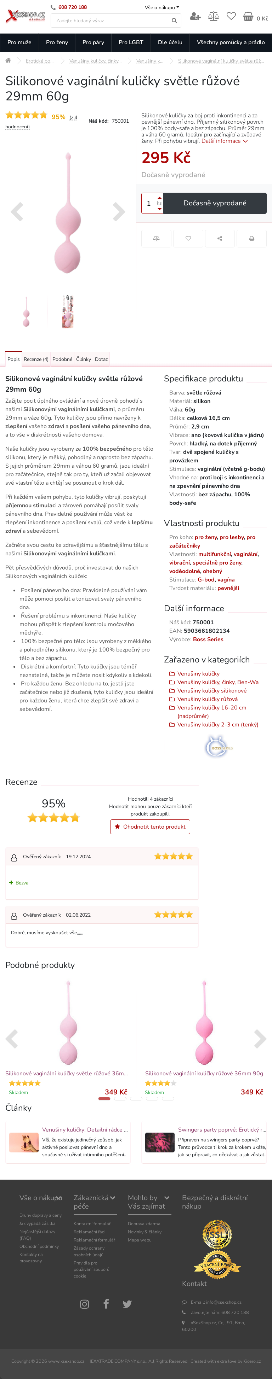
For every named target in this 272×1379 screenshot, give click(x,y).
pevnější (228, 588)
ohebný (212, 571)
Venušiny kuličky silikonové (212, 691)
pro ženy (206, 537)
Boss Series (208, 639)
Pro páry (93, 42)
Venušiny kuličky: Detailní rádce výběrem (94, 1130)
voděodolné (184, 571)
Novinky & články (145, 1232)
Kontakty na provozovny (31, 1257)
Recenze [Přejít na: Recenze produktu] (36, 359)
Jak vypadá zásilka (37, 1223)
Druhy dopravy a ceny (40, 1215)
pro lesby (232, 537)
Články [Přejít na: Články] (83, 359)
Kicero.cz (252, 1361)
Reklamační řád (89, 1232)
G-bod (206, 580)
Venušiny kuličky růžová (207, 699)
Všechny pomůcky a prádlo (231, 42)
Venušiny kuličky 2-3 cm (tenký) (218, 725)
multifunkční (214, 554)
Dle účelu (170, 42)
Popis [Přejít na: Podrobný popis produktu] (13, 359)
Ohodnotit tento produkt (150, 827)
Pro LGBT (131, 42)
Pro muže (19, 42)
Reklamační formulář (94, 1240)
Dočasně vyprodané (214, 203)
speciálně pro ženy (217, 563)
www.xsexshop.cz (66, 1361)
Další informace (226, 141)
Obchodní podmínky (39, 1246)
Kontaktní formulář (92, 1224)
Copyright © (23, 1361)
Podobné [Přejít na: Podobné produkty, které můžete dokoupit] (62, 359)
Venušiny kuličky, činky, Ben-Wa (218, 682)
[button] (104, 1098)
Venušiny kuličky (198, 674)
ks (159, 203)
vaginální (245, 554)
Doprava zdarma (144, 1224)
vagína (226, 580)
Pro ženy (57, 42)
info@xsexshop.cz (224, 1302)
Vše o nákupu (160, 7)
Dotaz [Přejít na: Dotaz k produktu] (101, 359)
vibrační (179, 563)
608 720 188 (72, 7)
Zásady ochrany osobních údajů (89, 1251)
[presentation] (16, 213)
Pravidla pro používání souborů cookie (91, 1269)
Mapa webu (140, 1240)
